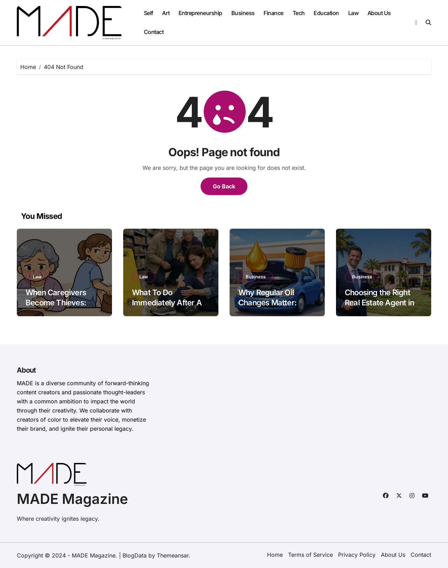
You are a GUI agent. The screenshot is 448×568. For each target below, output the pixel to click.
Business (243, 12)
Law (353, 12)
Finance (274, 12)
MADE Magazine (72, 498)
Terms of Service (310, 554)
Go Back (224, 186)
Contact (154, 31)
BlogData (134, 555)
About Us (379, 12)
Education (326, 12)
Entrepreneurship (200, 12)
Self (148, 12)
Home (275, 554)
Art (165, 12)
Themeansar (173, 555)
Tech (299, 12)
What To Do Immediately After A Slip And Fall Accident (170, 302)
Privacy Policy (357, 554)
